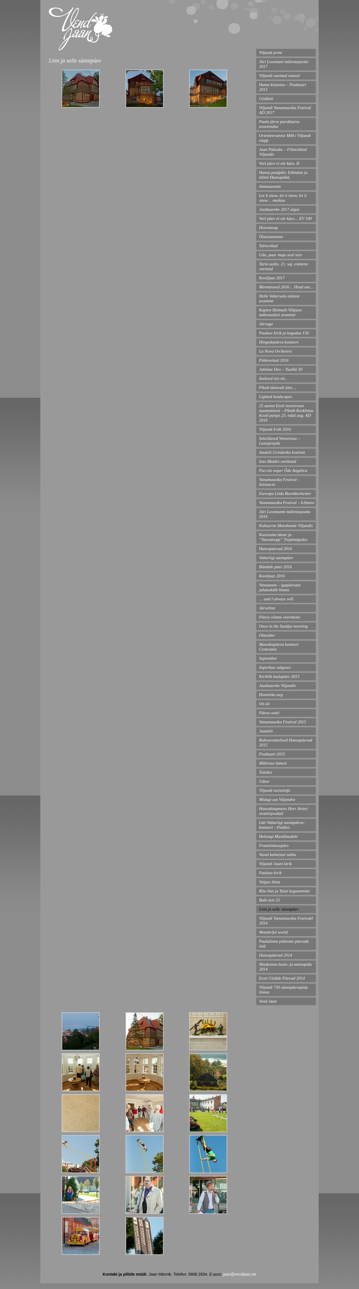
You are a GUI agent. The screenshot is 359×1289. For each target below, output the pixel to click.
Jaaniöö (266, 731)
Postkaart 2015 (272, 754)
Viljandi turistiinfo (274, 790)
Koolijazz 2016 (272, 576)
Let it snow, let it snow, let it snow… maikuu (282, 198)
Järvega (266, 324)
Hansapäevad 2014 (275, 955)
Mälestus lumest (273, 763)
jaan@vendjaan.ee (239, 1274)
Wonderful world (273, 932)
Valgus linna (269, 882)
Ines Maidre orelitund (277, 461)
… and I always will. (276, 599)
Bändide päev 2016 (275, 567)
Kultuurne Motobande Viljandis (286, 525)
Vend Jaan (268, 1001)
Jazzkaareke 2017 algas (279, 209)
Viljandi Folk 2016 (275, 429)
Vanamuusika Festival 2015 (282, 722)
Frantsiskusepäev (274, 845)
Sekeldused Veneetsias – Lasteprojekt (279, 440)
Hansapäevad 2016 (275, 548)
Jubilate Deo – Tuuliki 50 (280, 369)
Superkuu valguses (275, 667)
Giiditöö (266, 98)
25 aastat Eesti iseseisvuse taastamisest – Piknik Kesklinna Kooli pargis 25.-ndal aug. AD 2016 (286, 412)
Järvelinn (267, 608)
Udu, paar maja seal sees (280, 255)
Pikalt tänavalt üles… (277, 387)
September (268, 658)
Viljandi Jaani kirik (275, 863)
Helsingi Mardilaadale (278, 836)
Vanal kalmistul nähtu (277, 854)
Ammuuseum (270, 186)
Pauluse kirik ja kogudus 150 (284, 333)
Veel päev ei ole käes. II (279, 163)
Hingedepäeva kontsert (279, 342)
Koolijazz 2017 (272, 278)
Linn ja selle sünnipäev (279, 909)
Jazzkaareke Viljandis (277, 685)
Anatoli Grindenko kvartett (282, 452)
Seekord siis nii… (274, 378)
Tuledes (265, 772)
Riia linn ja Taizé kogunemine (284, 891)
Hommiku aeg (271, 694)
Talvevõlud (268, 245)
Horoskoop (268, 227)
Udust (264, 781)
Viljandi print (270, 52)
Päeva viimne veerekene (279, 617)
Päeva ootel (269, 713)
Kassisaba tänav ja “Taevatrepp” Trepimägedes (283, 537)
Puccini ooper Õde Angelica (283, 470)
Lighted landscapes (275, 396)
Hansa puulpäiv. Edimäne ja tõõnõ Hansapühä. (283, 175)
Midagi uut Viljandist (277, 799)
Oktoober (267, 635)
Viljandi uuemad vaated (279, 75)
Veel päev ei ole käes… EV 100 (285, 218)
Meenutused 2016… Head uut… (286, 287)
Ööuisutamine (271, 236)
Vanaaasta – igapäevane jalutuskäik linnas (280, 587)
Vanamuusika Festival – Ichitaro (286, 502)
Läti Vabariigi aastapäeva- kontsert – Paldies (282, 825)
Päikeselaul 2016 (274, 360)
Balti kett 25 (269, 900)
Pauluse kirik (270, 873)
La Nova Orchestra (275, 351)
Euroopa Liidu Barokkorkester (285, 493)
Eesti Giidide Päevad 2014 (282, 978)
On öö (264, 703)
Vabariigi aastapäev (276, 557)
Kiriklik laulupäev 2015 (279, 676)
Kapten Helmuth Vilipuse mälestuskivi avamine (280, 312)
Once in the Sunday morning (283, 626)
